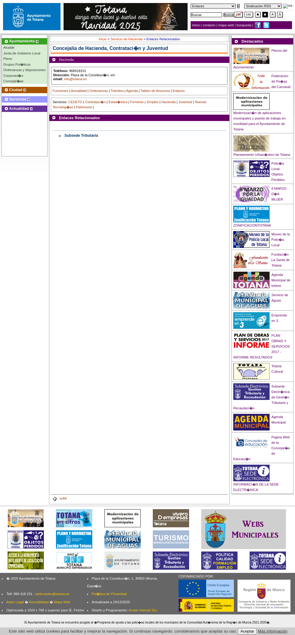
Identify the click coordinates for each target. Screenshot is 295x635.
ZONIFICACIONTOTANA (252, 225)
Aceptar (247, 631)
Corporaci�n (13, 75)
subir (59, 498)
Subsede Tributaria (81, 135)
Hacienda (168, 102)
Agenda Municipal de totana (280, 280)
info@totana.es (75, 79)
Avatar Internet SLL (143, 610)
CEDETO (75, 102)
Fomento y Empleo (144, 102)
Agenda (132, 91)
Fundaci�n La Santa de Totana (280, 260)
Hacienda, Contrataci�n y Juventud (126, 48)
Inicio (103, 39)
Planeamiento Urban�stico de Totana (261, 154)
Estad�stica (118, 102)
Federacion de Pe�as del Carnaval (280, 81)
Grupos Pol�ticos (17, 64)
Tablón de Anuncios (155, 91)
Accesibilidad (38, 602)
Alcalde (9, 47)
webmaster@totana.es (52, 594)
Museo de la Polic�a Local (280, 239)
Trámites (116, 91)
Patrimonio (84, 107)
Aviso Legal (15, 602)
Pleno (7, 59)
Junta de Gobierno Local (21, 53)
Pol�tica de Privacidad (109, 594)
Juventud (185, 102)
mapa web (226, 25)
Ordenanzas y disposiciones (24, 70)
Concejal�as (13, 81)
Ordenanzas (99, 91)
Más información (272, 631)
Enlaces (179, 91)
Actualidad (79, 91)
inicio (196, 25)
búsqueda (244, 25)
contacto (209, 25)
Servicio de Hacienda (126, 39)
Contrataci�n (95, 102)
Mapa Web (62, 602)
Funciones (60, 91)
